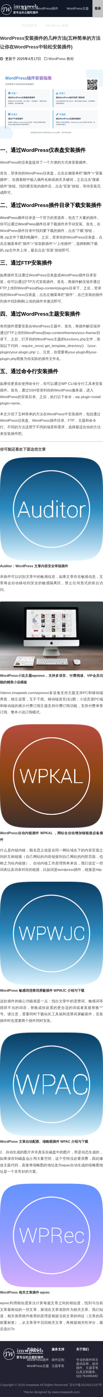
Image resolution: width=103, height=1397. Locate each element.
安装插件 (79, 162)
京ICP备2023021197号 (85, 1385)
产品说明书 (29, 25)
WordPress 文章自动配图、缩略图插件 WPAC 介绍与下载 (44, 1141)
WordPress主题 (78, 8)
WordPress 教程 (57, 25)
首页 (24, 8)
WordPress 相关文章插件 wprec (25, 1292)
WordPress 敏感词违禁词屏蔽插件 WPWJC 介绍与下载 (42, 990)
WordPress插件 (47, 8)
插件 (87, 173)
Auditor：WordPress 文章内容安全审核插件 (34, 566)
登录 (98, 8)
